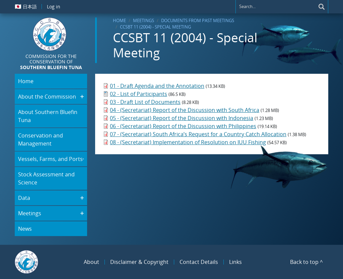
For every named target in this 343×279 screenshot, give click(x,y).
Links (235, 262)
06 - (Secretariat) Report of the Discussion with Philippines (183, 126)
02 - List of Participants (138, 94)
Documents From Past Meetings (197, 20)
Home (119, 20)
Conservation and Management (40, 139)
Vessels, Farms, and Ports (50, 159)
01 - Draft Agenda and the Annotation (157, 86)
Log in (53, 6)
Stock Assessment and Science (46, 178)
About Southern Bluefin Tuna (47, 116)
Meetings (143, 20)
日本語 (26, 6)
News (25, 228)
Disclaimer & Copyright (139, 262)
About (91, 262)
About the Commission (47, 96)
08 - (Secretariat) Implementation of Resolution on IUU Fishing (188, 142)
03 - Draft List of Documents (145, 102)
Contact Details (199, 262)
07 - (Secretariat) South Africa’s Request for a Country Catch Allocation (198, 134)
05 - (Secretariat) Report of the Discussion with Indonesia (181, 118)
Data (24, 198)
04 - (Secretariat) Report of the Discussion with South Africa (184, 110)
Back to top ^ (306, 262)
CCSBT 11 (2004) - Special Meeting (155, 27)
